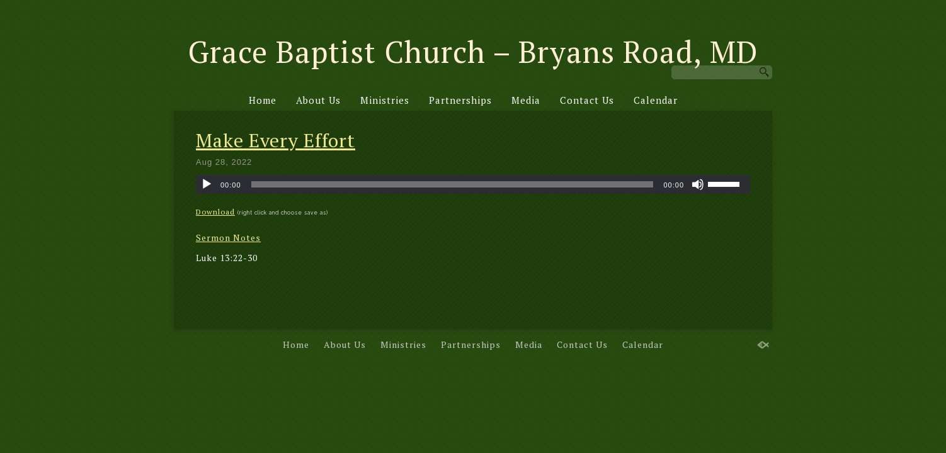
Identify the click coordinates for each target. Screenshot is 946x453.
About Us (318, 100)
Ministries (384, 100)
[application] (473, 184)
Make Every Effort (275, 140)
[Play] (206, 184)
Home (262, 100)
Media (525, 100)
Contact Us (587, 100)
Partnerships (460, 100)
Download (215, 211)
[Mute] (698, 184)
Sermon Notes (228, 237)
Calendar (656, 100)
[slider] (452, 184)
